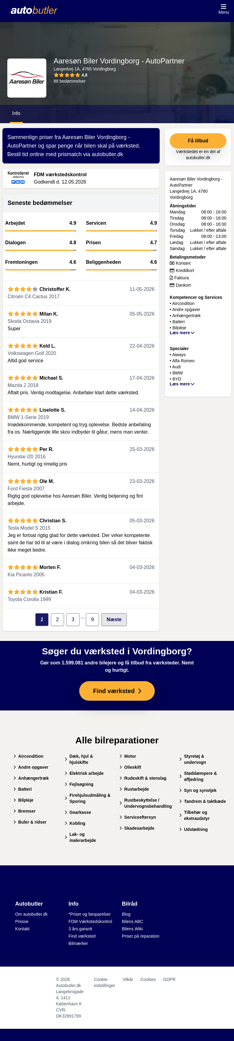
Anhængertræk (31, 778)
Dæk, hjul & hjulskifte (79, 759)
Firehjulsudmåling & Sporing (88, 798)
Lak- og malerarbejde (80, 837)
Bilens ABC (132, 921)
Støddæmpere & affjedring (198, 776)
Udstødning (193, 829)
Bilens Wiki (132, 928)
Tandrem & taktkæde (202, 801)
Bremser (24, 811)
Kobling (75, 823)
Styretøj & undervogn (192, 759)
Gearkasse (78, 812)
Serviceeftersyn (137, 817)
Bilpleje (23, 800)
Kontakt (22, 928)
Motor (127, 756)
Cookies (148, 979)
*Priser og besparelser (90, 914)
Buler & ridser (30, 822)
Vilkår (127, 979)
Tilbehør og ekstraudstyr (194, 815)
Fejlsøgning (79, 784)
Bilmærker (78, 943)
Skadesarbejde (136, 828)
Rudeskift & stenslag (142, 778)
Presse (22, 921)
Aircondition (28, 756)
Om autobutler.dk (31, 914)
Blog (126, 914)
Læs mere (182, 332)
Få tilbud (198, 140)
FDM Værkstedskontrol (90, 921)
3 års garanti (80, 928)
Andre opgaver (30, 767)
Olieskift (130, 767)
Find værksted (82, 936)
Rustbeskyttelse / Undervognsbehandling (145, 803)
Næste (114, 619)
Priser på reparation (140, 936)
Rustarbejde (134, 789)
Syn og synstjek (198, 790)
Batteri (22, 789)
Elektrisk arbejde (84, 773)
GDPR (169, 979)
